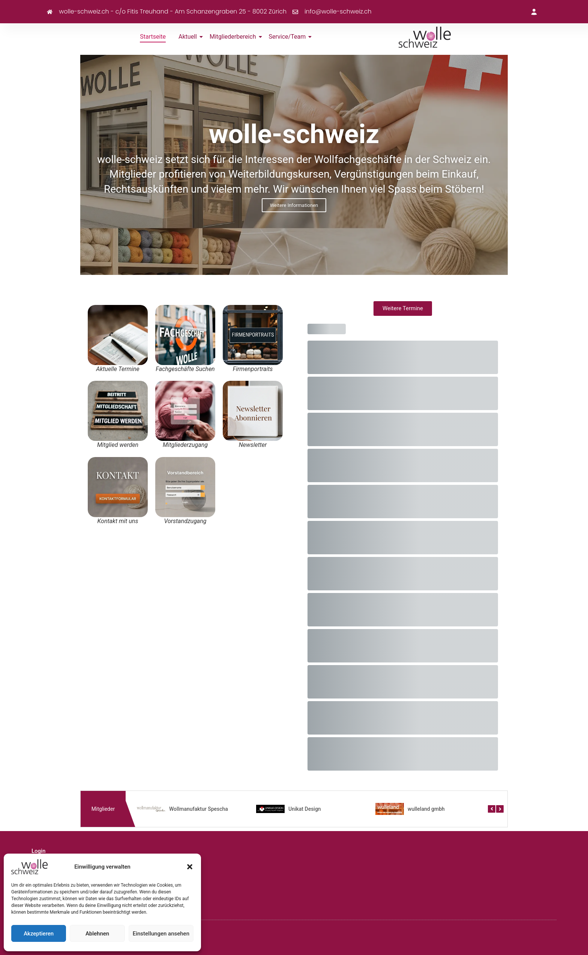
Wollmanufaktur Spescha (198, 809)
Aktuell (189, 36)
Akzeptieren (39, 933)
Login (38, 851)
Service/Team (289, 36)
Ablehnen (97, 933)
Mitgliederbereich (234, 36)
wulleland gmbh (426, 809)
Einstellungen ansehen (161, 933)
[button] (190, 867)
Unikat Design (304, 809)
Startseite (153, 36)
